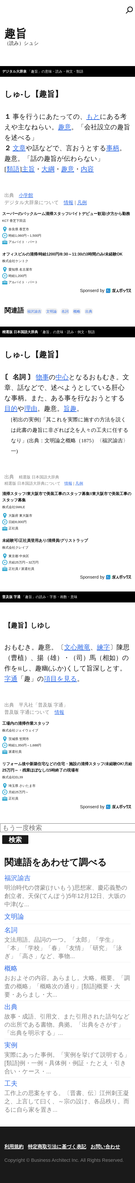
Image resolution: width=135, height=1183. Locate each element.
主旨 (28, 169)
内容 (87, 169)
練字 (103, 647)
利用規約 (14, 1146)
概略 (76, 311)
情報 (68, 202)
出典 (88, 311)
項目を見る (60, 678)
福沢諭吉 (34, 311)
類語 (13, 169)
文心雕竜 (77, 647)
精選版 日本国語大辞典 (20, 332)
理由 (30, 408)
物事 (42, 377)
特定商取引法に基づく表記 (57, 1146)
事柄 (112, 148)
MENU (11, 12)
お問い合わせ (105, 1146)
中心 (62, 377)
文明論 (51, 311)
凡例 (82, 202)
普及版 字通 (11, 597)
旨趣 (70, 408)
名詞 (65, 311)
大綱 (48, 169)
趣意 (64, 127)
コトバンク (69, 10)
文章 (19, 148)
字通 (10, 678)
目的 (10, 408)
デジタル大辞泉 (14, 71)
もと (93, 116)
